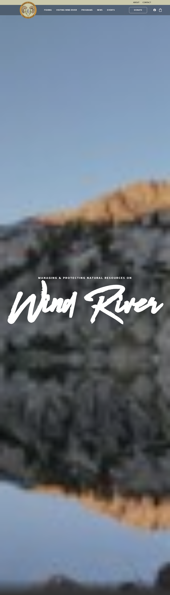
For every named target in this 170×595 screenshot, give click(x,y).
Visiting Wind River (66, 10)
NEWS (100, 10)
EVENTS (111, 10)
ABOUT (136, 2)
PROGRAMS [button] (87, 10)
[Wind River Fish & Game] (28, 10)
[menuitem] (136, 2)
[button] (155, 10)
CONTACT (147, 2)
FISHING (48, 10)
